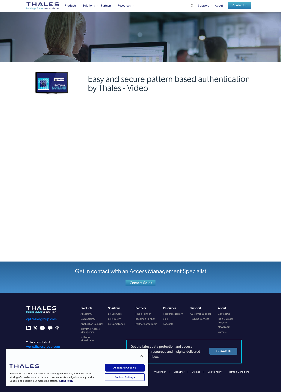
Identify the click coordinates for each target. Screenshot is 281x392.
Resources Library (173, 314)
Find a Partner (143, 314)
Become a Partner (145, 319)
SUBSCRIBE (223, 351)
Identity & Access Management (90, 331)
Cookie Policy (214, 372)
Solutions (89, 5)
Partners (106, 5)
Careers (222, 332)
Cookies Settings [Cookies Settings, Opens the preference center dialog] (124, 376)
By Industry (114, 319)
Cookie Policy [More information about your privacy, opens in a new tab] (66, 381)
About (219, 5)
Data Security (88, 319)
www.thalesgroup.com (43, 347)
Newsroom (224, 327)
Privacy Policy (159, 372)
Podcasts (168, 324)
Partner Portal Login (146, 324)
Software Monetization (88, 339)
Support (203, 5)
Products (70, 5)
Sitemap (196, 372)
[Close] (142, 356)
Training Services (199, 319)
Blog (165, 319)
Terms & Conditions (239, 372)
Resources (124, 5)
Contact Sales (141, 283)
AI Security (86, 314)
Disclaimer (179, 372)
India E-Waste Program (225, 321)
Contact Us (239, 5)
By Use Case (115, 314)
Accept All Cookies (124, 367)
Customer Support (200, 314)
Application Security (92, 324)
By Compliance (116, 324)
